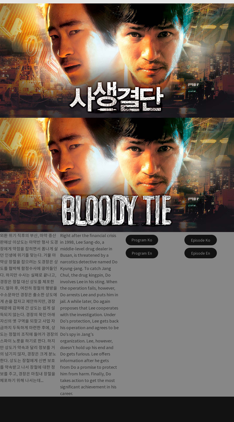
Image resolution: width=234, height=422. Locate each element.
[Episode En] (200, 253)
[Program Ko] (142, 240)
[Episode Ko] (200, 240)
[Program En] (142, 253)
